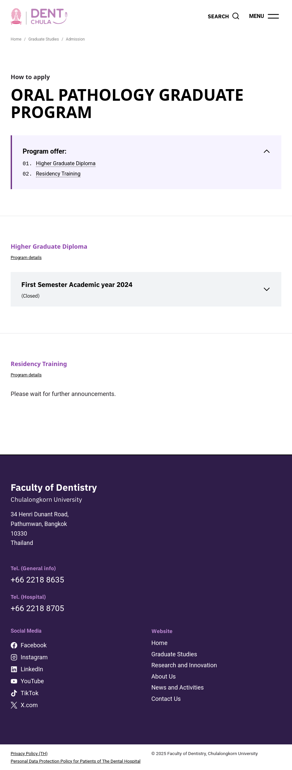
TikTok (30, 686)
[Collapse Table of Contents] (147, 151)
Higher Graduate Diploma (66, 164)
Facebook (34, 638)
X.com (29, 698)
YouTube (32, 674)
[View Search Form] (223, 16)
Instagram (34, 650)
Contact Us (166, 691)
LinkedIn (32, 662)
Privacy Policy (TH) (30, 746)
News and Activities (177, 680)
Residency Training (58, 174)
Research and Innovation (184, 657)
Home (159, 635)
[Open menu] (264, 16)
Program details (27, 257)
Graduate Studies (174, 646)
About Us (163, 669)
